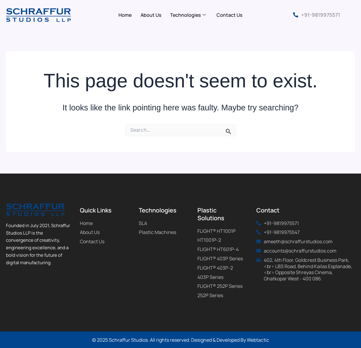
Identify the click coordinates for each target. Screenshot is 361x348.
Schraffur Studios (128, 340)
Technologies (188, 15)
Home (125, 15)
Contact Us (229, 15)
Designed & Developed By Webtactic (230, 340)
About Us (151, 15)
